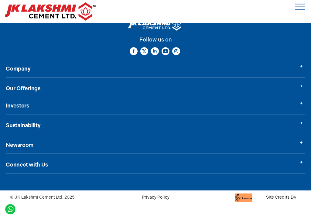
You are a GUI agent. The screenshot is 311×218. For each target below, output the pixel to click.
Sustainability (23, 125)
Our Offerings (23, 88)
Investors (17, 105)
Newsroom (19, 145)
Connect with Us (27, 164)
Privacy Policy (155, 197)
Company (18, 68)
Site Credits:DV (281, 197)
